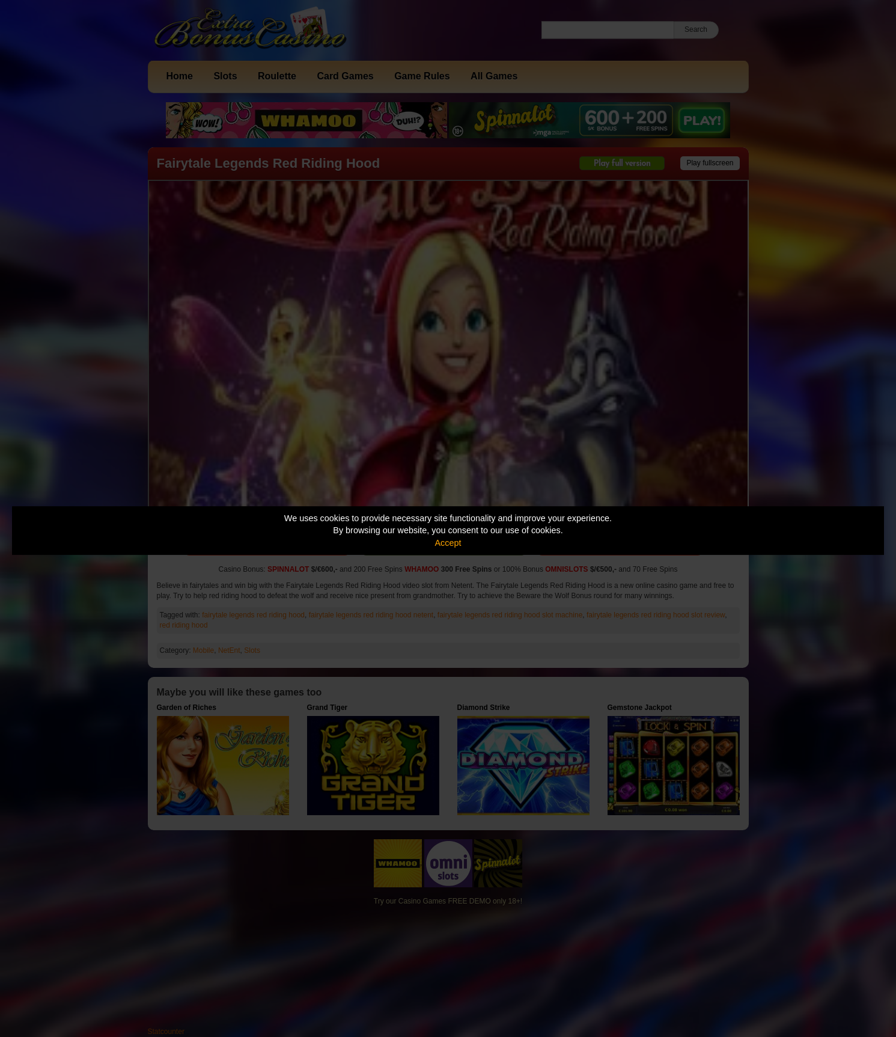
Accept (448, 543)
